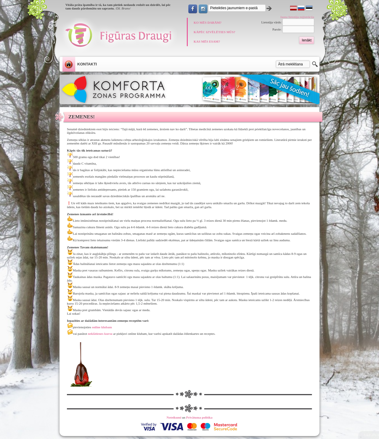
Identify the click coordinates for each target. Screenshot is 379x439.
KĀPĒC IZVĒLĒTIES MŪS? (214, 32)
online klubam (101, 327)
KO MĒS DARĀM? (207, 22)
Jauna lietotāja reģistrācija (297, 17)
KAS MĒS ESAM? (207, 41)
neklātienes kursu (100, 333)
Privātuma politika (199, 417)
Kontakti (87, 64)
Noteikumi (174, 417)
